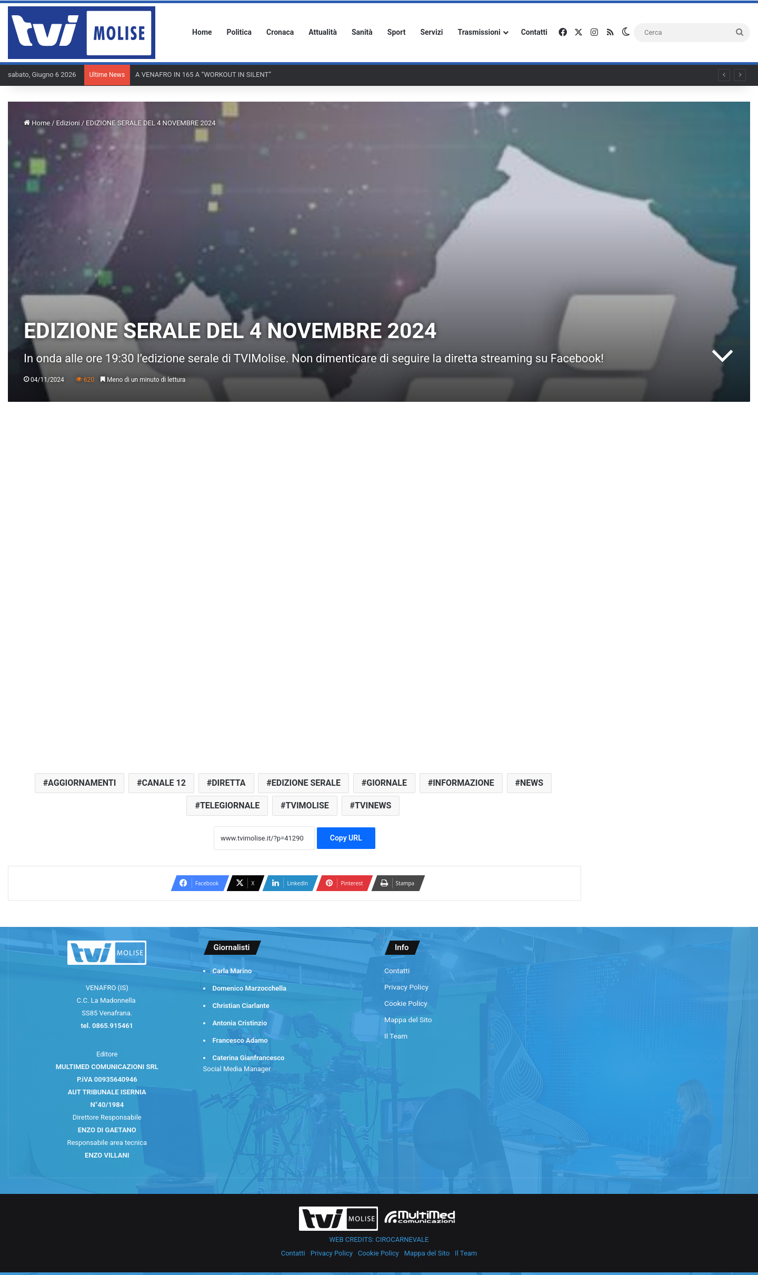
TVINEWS (373, 805)
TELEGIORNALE (230, 805)
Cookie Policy (405, 1003)
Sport (396, 32)
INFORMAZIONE (463, 783)
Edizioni (68, 123)
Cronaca (280, 32)
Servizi (431, 32)
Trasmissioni (479, 32)
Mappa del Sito (408, 1019)
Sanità (362, 32)
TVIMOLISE (306, 805)
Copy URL (346, 838)
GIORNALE (386, 783)
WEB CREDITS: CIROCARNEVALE (379, 1239)
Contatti (534, 32)
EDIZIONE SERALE (306, 783)
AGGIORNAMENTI (82, 783)
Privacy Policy (406, 987)
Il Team (395, 1036)
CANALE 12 (164, 783)
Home (202, 32)
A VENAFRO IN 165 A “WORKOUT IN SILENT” (203, 74)
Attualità (322, 32)
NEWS (531, 783)
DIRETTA (228, 783)
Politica (239, 32)
